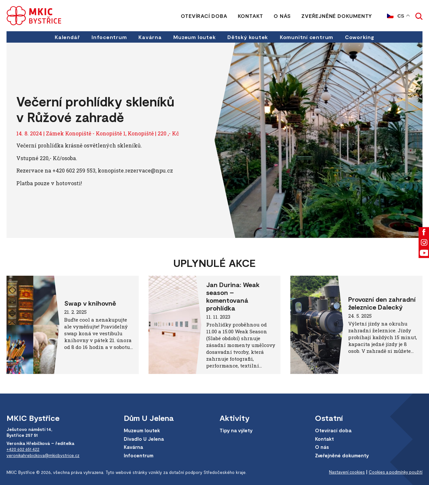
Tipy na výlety (237, 431)
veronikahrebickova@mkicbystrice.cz (44, 455)
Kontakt (250, 16)
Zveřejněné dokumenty (336, 16)
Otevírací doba (204, 16)
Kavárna (150, 37)
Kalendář (66, 37)
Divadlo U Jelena (144, 439)
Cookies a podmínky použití (394, 472)
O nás (282, 16)
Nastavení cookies (344, 472)
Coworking (360, 37)
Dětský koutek (248, 37)
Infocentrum (108, 37)
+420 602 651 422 (23, 449)
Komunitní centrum (307, 37)
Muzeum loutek (194, 37)
